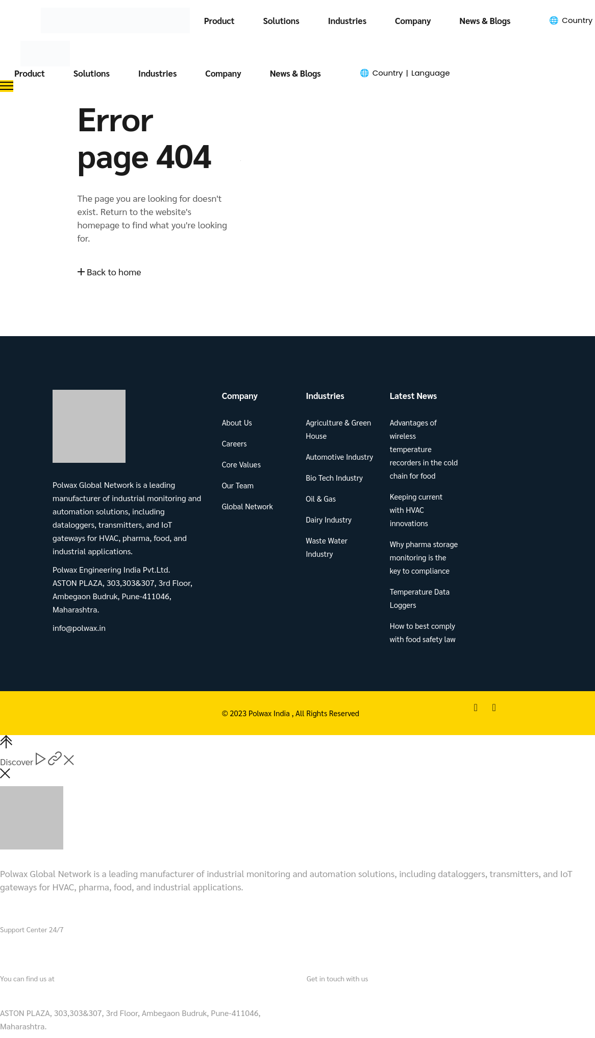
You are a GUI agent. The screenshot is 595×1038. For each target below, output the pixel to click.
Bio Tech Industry (334, 477)
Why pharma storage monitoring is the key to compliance (424, 557)
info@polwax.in (336, 994)
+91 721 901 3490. (67, 949)
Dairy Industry (329, 519)
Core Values (241, 464)
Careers (234, 443)
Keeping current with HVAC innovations (416, 509)
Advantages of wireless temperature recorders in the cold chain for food (424, 448)
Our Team (238, 485)
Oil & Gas (321, 498)
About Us (237, 422)
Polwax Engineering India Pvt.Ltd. (64, 994)
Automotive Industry (339, 456)
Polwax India (270, 713)
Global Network (247, 506)
